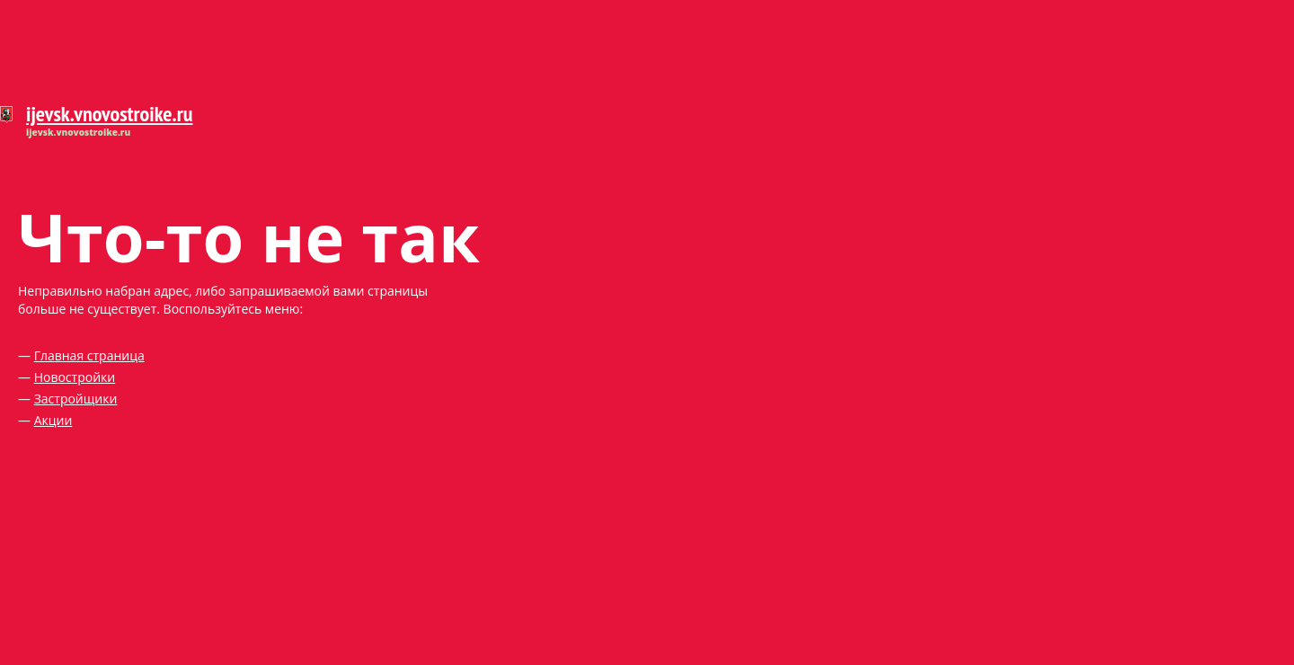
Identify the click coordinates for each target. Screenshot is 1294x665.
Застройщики (76, 398)
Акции (53, 420)
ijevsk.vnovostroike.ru (109, 114)
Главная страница (89, 355)
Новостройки (75, 377)
